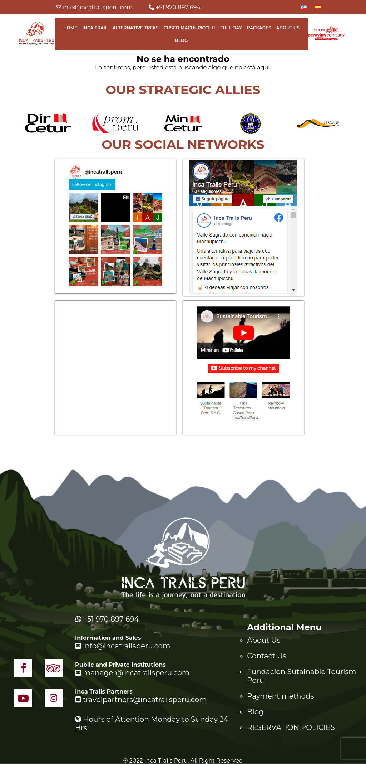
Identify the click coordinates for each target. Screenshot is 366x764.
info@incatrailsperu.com (94, 7)
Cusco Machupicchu (189, 27)
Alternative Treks (136, 27)
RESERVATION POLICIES (291, 727)
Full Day (231, 27)
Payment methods (280, 696)
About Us (288, 27)
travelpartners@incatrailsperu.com (141, 699)
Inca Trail (94, 27)
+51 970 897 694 (175, 7)
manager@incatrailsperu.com (132, 672)
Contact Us (266, 656)
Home (70, 27)
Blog (181, 40)
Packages (259, 27)
